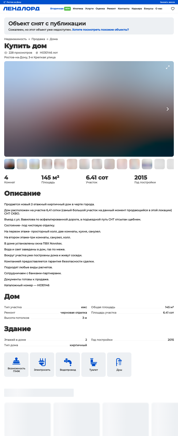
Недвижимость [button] (15, 39)
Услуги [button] (89, 8)
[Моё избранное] (173, 8)
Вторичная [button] (60, 9)
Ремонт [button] (111, 8)
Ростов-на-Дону (12, 2)
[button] (9, 164)
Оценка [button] (100, 8)
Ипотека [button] (78, 8)
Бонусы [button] (148, 8)
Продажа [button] (38, 39)
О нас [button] (158, 8)
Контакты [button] (124, 8)
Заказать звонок (167, 2)
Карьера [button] (137, 8)
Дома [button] (54, 39)
